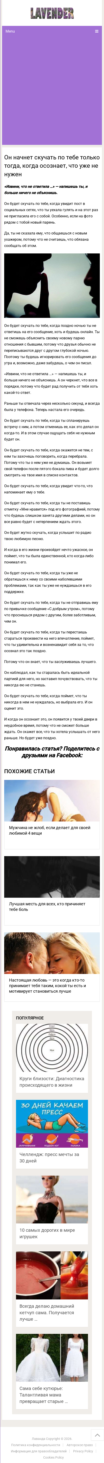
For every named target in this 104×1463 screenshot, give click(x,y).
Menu (10, 31)
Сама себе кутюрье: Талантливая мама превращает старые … (44, 1395)
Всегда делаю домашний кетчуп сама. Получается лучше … (47, 1312)
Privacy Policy (83, 1451)
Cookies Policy (53, 1457)
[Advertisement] (52, 91)
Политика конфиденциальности (35, 1445)
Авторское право (80, 1445)
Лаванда (38, 1439)
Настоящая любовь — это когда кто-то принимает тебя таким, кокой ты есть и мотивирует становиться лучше (47, 986)
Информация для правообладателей (39, 1451)
